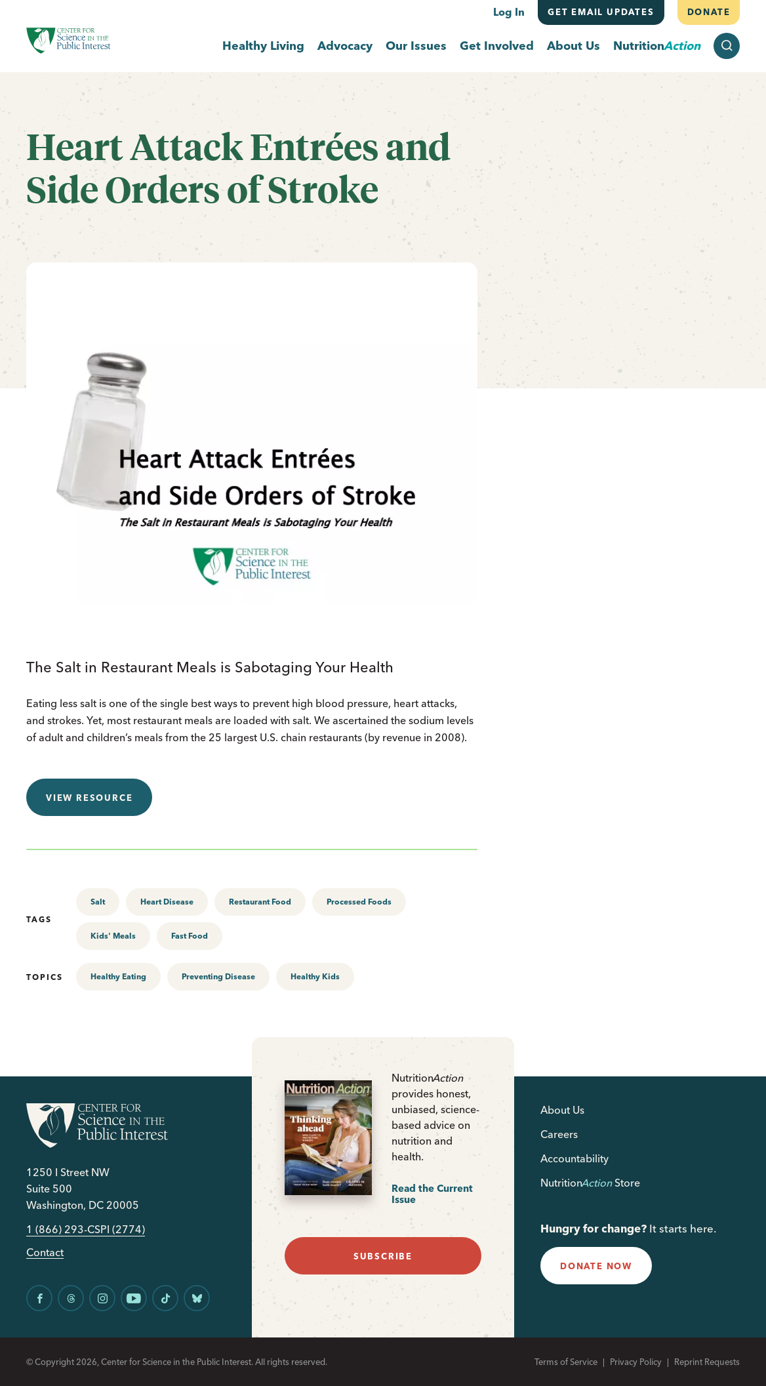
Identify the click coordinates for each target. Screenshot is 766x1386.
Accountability (574, 1158)
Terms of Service (565, 1361)
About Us (573, 46)
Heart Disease (166, 902)
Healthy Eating (118, 976)
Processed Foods (359, 902)
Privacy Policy (636, 1361)
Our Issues (416, 46)
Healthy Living (263, 46)
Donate (708, 12)
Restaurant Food (260, 902)
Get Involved (497, 46)
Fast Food (189, 936)
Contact (45, 1252)
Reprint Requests (707, 1361)
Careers (559, 1134)
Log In (509, 11)
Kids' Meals (113, 936)
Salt (98, 902)
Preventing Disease (218, 976)
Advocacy (345, 46)
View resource (89, 797)
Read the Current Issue (432, 1194)
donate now (596, 1266)
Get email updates (601, 12)
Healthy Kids (315, 976)
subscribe (383, 1256)
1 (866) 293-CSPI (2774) (85, 1229)
